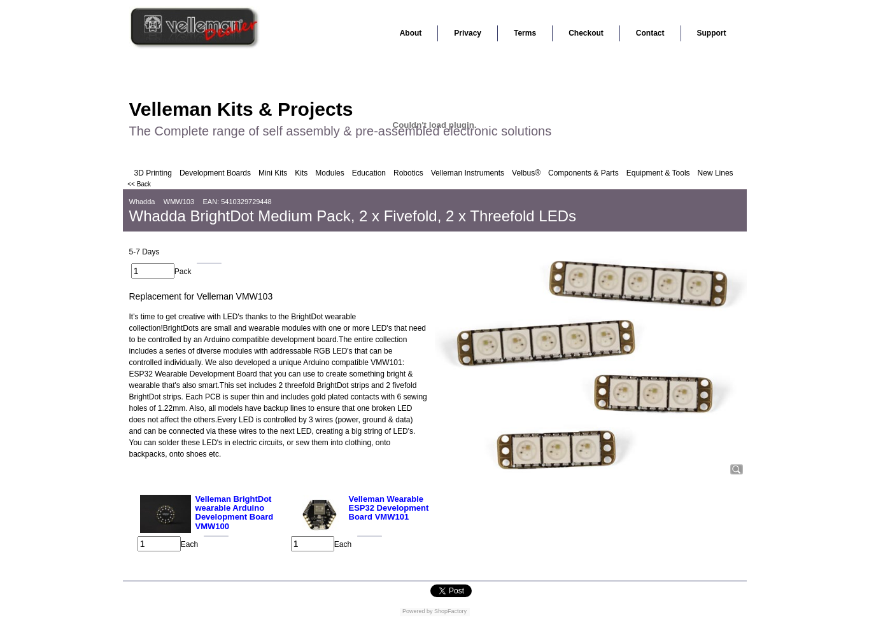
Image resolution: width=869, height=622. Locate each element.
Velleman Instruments (467, 173)
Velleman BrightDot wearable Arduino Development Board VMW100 (234, 512)
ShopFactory (450, 611)
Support (711, 33)
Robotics (408, 173)
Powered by (417, 611)
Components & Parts (583, 173)
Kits (301, 173)
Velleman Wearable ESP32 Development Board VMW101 (389, 508)
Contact (650, 33)
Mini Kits (272, 173)
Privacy (467, 33)
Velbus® (526, 173)
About (411, 33)
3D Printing (153, 173)
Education (369, 173)
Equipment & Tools (658, 173)
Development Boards (215, 173)
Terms (525, 33)
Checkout (586, 33)
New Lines (715, 173)
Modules (329, 173)
